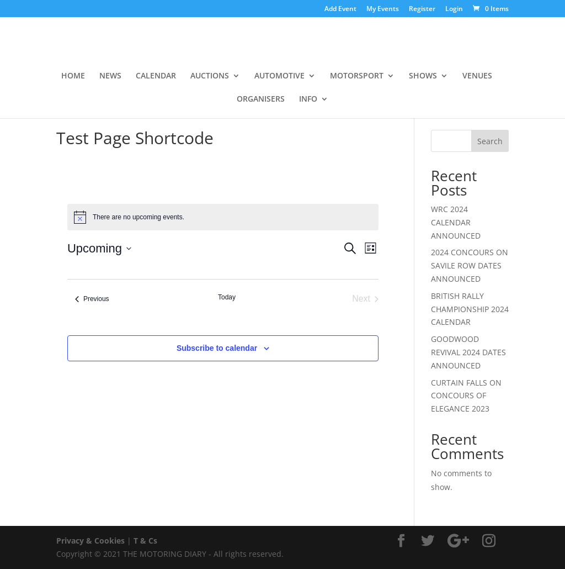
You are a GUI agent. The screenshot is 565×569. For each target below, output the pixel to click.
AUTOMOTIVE (279, 76)
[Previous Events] (92, 299)
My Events (382, 9)
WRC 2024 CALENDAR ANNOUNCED (456, 222)
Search (490, 141)
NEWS (110, 76)
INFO (308, 99)
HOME (73, 76)
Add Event (340, 9)
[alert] (223, 217)
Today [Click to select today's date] (227, 297)
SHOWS (423, 76)
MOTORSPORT (356, 76)
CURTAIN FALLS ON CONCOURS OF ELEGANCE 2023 (466, 395)
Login (454, 9)
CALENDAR (156, 76)
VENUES (477, 76)
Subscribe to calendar (217, 348)
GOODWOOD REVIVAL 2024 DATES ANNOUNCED (468, 352)
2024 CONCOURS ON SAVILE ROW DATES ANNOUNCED (469, 265)
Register (422, 9)
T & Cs (145, 540)
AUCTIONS (209, 76)
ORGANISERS (261, 99)
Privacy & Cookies (90, 540)
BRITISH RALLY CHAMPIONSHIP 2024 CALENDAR (470, 309)
